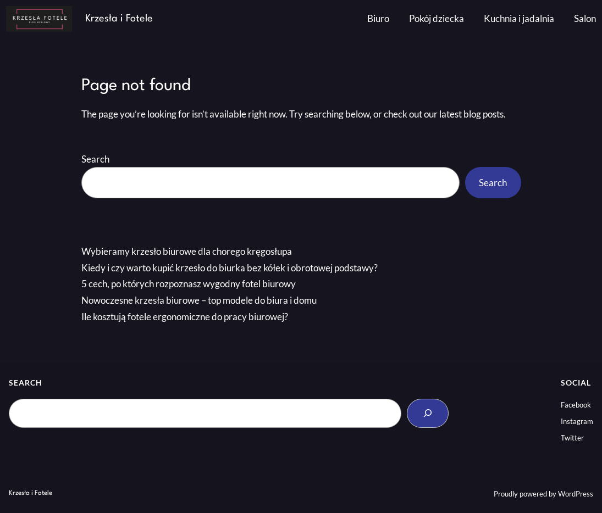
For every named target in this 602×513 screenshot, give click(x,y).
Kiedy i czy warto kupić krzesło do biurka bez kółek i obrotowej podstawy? (229, 268)
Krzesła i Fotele (119, 19)
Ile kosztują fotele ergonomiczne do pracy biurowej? (184, 316)
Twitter (572, 437)
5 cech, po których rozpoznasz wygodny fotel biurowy (188, 283)
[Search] (428, 413)
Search (95, 159)
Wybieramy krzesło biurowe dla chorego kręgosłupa (186, 251)
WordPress (575, 493)
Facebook (576, 404)
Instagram (577, 421)
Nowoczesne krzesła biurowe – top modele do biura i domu (199, 300)
